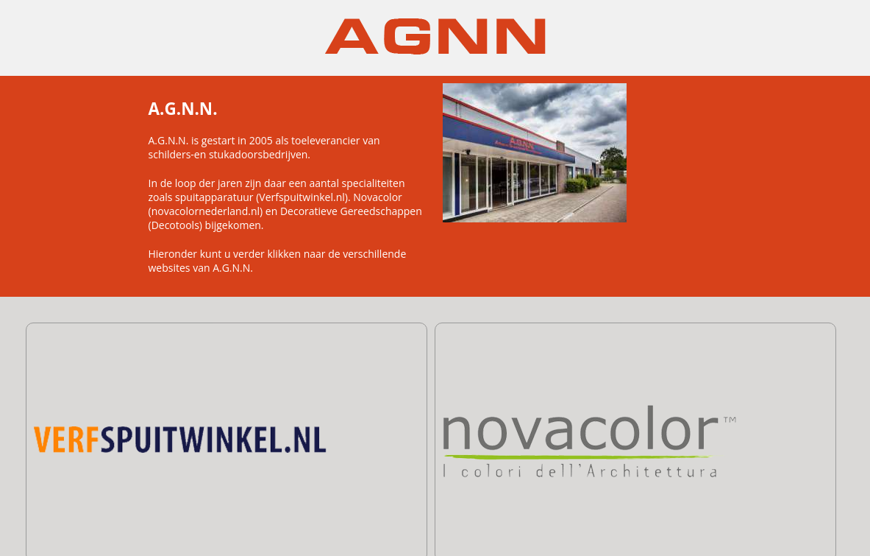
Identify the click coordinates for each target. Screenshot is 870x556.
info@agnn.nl (614, 522)
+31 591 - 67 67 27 (488, 522)
